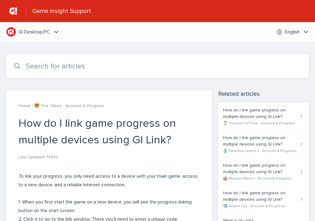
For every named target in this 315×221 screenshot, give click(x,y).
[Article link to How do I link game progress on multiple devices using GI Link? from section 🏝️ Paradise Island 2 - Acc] (263, 144)
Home (24, 105)
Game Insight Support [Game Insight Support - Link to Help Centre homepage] (61, 11)
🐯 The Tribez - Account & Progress (69, 105)
